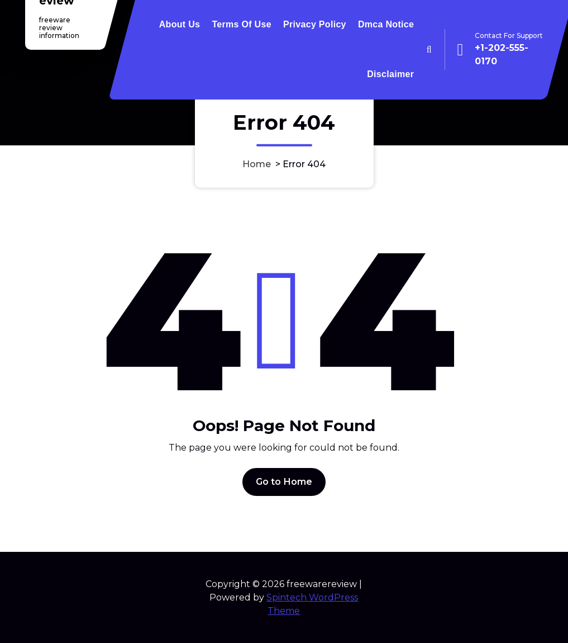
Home (256, 163)
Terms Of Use (241, 24)
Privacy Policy (314, 24)
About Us (180, 24)
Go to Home (284, 481)
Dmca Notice (386, 24)
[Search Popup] (429, 49)
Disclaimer (390, 74)
